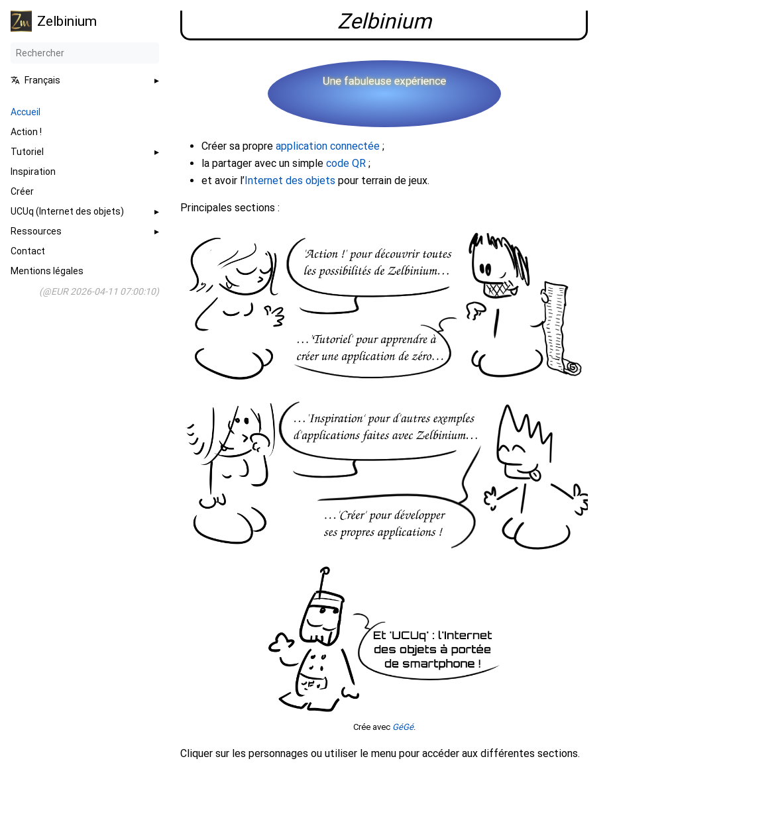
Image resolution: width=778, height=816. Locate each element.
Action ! (26, 132)
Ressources (36, 231)
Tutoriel (27, 151)
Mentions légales (47, 271)
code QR (346, 163)
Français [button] (35, 80)
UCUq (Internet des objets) (67, 211)
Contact (28, 251)
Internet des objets (290, 180)
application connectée (328, 146)
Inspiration (33, 171)
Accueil (25, 112)
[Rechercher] (85, 53)
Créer (22, 191)
